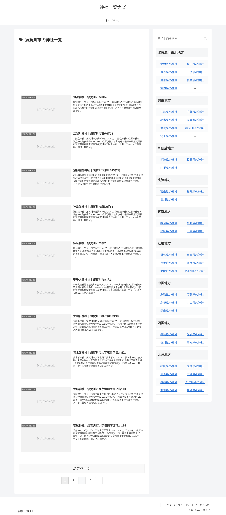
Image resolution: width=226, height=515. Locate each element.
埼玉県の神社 (168, 136)
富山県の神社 (168, 191)
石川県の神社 (168, 199)
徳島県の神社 (168, 334)
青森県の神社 (168, 72)
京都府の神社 (168, 263)
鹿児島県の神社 (195, 382)
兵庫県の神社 (195, 254)
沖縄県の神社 (195, 390)
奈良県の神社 (195, 263)
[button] (205, 38)
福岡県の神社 (168, 366)
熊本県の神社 (168, 390)
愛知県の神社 (195, 223)
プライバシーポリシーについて (193, 505)
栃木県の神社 (168, 120)
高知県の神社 (195, 342)
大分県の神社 (195, 366)
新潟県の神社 (168, 159)
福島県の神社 (195, 80)
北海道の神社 (168, 64)
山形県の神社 (195, 72)
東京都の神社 (195, 120)
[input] (182, 38)
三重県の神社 (195, 231)
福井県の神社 (195, 191)
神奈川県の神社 (195, 128)
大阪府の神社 (168, 271)
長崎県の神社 (168, 382)
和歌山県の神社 (195, 271)
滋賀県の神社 (168, 254)
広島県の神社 (195, 294)
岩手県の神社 (168, 80)
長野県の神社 (195, 159)
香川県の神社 (168, 342)
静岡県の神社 (168, 231)
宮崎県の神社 (195, 374)
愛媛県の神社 (195, 334)
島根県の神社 (168, 302)
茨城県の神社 (168, 112)
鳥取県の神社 (168, 294)
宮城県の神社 (168, 88)
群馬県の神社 (168, 128)
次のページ (82, 468)
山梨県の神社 (168, 167)
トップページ (168, 505)
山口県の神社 (195, 302)
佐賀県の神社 (168, 374)
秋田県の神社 (195, 64)
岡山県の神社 (168, 310)
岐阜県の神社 (168, 223)
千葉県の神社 (195, 112)
